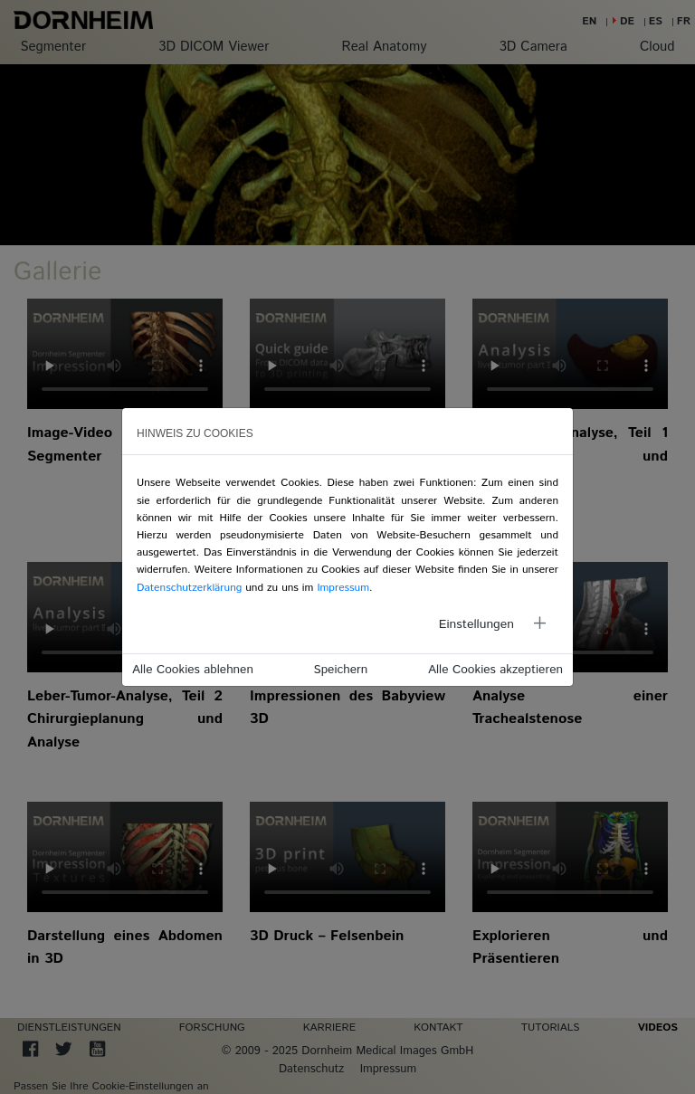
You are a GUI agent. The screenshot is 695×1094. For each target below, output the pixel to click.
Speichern (341, 670)
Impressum (343, 587)
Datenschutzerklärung (189, 587)
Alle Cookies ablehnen (192, 670)
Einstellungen (476, 624)
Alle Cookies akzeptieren (495, 670)
